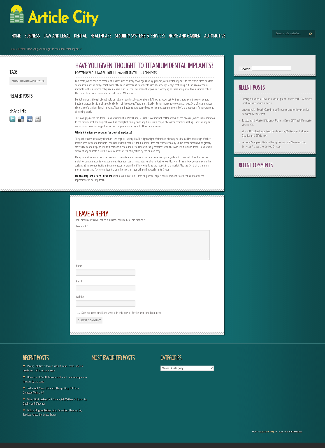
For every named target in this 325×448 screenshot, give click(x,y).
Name (80, 271)
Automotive (214, 36)
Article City (268, 437)
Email (80, 287)
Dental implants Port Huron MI (28, 81)
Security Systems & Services (140, 36)
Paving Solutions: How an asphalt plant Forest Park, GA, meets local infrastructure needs (53, 374)
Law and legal (57, 36)
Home (16, 36)
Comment (82, 226)
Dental (80, 36)
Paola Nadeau (97, 73)
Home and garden (184, 36)
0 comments (148, 73)
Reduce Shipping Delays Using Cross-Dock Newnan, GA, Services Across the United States (273, 144)
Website (80, 302)
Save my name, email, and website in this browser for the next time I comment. (121, 318)
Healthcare (101, 36)
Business (32, 36)
